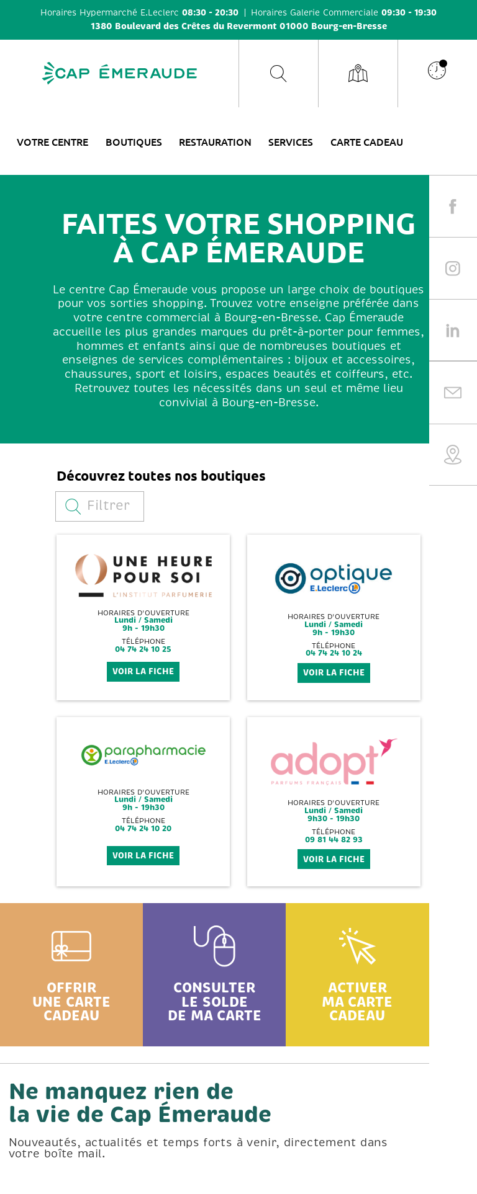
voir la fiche (143, 671)
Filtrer (97, 506)
